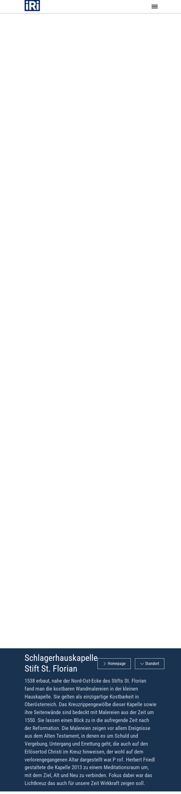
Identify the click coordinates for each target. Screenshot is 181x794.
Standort (152, 663)
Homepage (117, 663)
